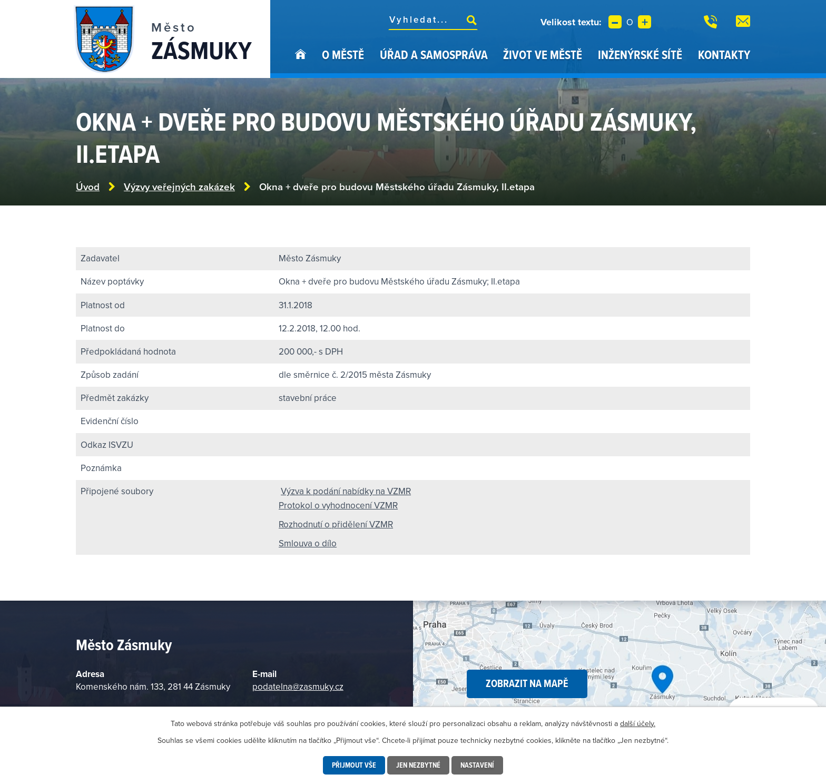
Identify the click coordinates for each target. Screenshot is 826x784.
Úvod (300, 62)
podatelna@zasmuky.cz (297, 686)
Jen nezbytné (418, 765)
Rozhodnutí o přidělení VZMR (336, 524)
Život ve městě (542, 54)
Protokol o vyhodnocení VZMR (338, 505)
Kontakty (724, 54)
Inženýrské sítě (640, 54)
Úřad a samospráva (434, 54)
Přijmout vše (354, 765)
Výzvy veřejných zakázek (179, 187)
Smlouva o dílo (308, 543)
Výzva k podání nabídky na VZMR (346, 491)
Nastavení (477, 765)
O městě (343, 54)
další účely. (637, 723)
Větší (644, 21)
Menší (615, 21)
